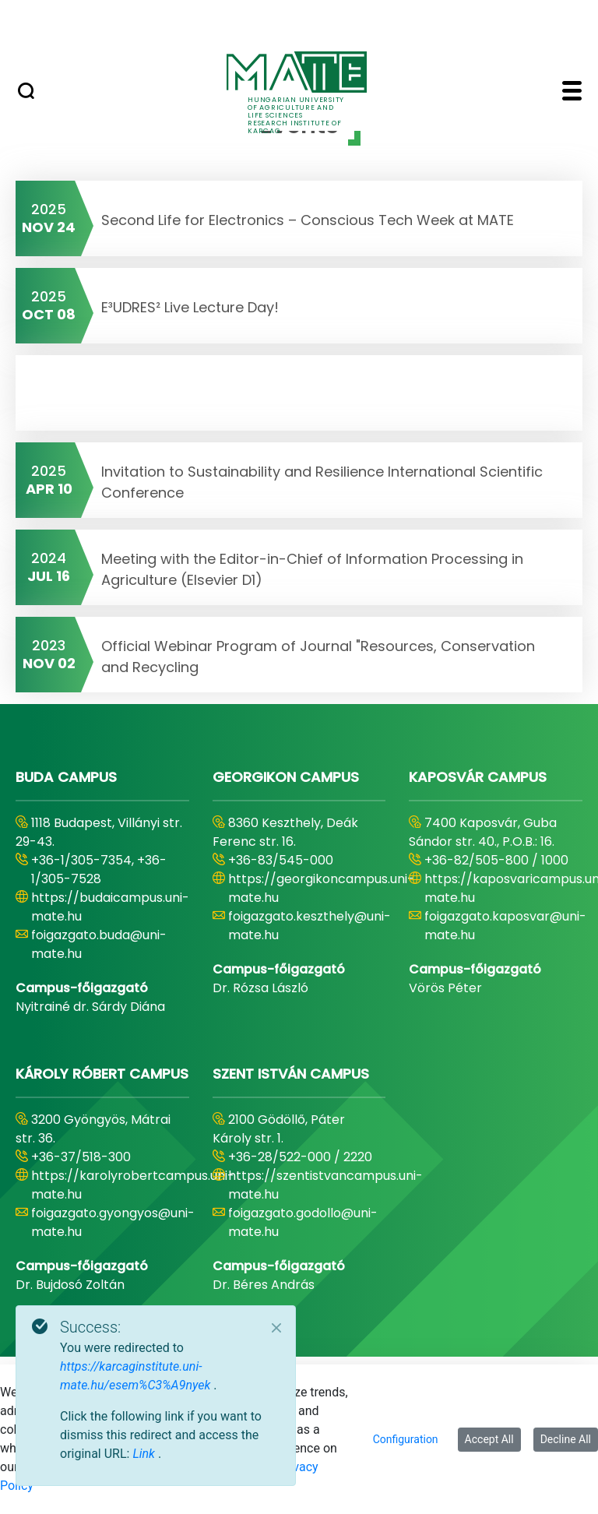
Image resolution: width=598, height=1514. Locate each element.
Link (145, 1453)
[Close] (276, 1327)
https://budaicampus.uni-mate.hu (110, 907)
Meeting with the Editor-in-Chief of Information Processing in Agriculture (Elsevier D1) (312, 569)
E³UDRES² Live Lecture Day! (190, 307)
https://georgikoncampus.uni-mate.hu (321, 888)
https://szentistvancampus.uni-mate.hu (325, 1185)
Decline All (565, 1439)
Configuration (405, 1439)
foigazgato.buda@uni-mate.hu (99, 944)
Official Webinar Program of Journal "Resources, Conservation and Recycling (318, 656)
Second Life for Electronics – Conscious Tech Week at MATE (307, 220)
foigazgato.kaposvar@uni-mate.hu (505, 925)
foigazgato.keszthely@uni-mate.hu (309, 925)
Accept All (489, 1439)
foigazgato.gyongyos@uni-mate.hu (113, 1222)
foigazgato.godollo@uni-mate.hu (303, 1222)
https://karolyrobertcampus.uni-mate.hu (132, 1185)
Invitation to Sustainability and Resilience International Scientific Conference (322, 482)
